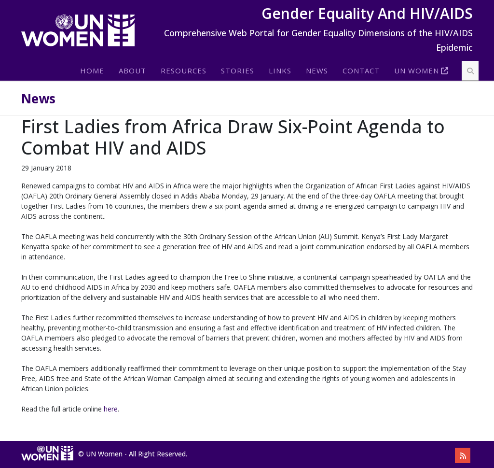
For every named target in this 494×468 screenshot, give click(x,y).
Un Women (416, 70)
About (132, 70)
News (317, 70)
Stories (237, 70)
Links (280, 70)
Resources (183, 70)
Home (92, 70)
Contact (361, 70)
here (111, 408)
